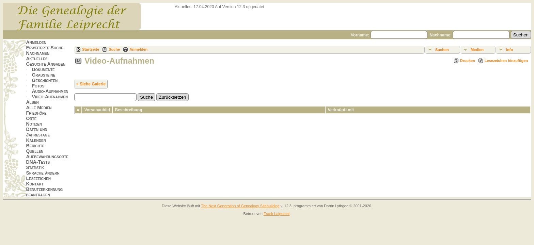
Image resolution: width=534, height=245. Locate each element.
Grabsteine (43, 75)
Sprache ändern (42, 173)
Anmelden (36, 42)
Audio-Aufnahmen (50, 91)
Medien (477, 50)
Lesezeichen (38, 178)
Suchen (442, 50)
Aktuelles (36, 58)
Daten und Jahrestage (38, 132)
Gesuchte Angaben (45, 64)
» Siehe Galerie (91, 84)
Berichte (35, 145)
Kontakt (34, 183)
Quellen (34, 151)
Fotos (38, 85)
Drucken (467, 61)
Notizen (34, 124)
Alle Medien (38, 107)
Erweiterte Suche (44, 47)
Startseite (90, 49)
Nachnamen (37, 53)
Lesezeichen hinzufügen (506, 61)
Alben (32, 102)
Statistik (35, 167)
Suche (114, 49)
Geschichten (45, 80)
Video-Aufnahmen (50, 96)
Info (509, 50)
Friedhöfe (36, 113)
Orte (31, 118)
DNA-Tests (38, 162)
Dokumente (43, 69)
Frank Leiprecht (276, 214)
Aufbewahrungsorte (47, 156)
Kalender (36, 140)
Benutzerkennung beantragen (44, 191)
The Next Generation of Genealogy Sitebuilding (240, 206)
